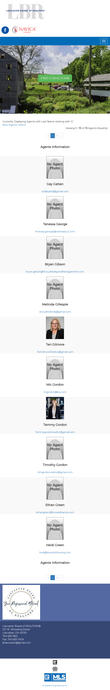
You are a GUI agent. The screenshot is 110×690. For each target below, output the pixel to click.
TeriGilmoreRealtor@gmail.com (55, 351)
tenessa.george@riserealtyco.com (55, 231)
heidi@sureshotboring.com (55, 552)
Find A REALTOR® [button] (55, 78)
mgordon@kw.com (55, 392)
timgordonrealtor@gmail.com (55, 472)
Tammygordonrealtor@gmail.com (55, 432)
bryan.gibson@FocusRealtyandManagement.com (55, 271)
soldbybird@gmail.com (55, 191)
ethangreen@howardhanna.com (55, 512)
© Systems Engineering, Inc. (55, 685)
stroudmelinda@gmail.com (55, 311)
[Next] (61, 135)
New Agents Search (14, 124)
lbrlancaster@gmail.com (17, 642)
